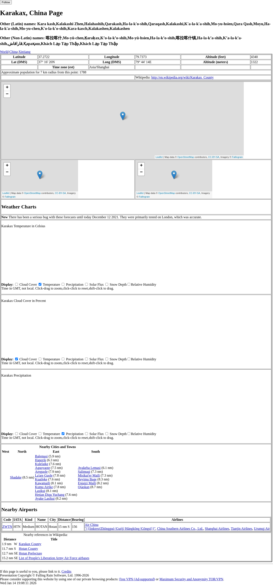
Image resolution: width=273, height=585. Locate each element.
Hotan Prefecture (30, 553)
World (4, 52)
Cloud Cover (28, 284)
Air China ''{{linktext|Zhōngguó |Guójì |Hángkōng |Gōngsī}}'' (120, 526)
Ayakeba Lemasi (89, 468)
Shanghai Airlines (217, 528)
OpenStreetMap (185, 157)
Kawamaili (42, 483)
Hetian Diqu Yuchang (49, 494)
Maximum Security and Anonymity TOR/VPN (191, 579)
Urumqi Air (262, 528)
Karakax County (30, 544)
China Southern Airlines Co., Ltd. (180, 528)
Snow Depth (118, 284)
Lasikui (40, 491)
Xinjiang (24, 52)
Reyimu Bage (87, 479)
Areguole (41, 471)
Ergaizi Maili (87, 483)
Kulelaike (41, 464)
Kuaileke (41, 479)
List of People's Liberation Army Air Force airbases (54, 558)
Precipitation (74, 284)
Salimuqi (84, 471)
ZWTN (7, 526)
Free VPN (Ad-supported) (137, 579)
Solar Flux (96, 284)
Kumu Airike (44, 487)
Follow (6, 2)
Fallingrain (237, 157)
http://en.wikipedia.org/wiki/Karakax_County (182, 77)
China (13, 52)
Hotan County (28, 548)
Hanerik (40, 460)
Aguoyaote (42, 468)
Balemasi (41, 456)
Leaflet (159, 157)
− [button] (7, 94)
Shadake (16, 477)
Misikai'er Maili (89, 475)
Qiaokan (83, 487)
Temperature (51, 284)
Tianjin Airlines (241, 528)
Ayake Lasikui (45, 498)
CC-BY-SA (213, 157)
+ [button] (7, 87)
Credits (66, 571)
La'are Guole (43, 475)
